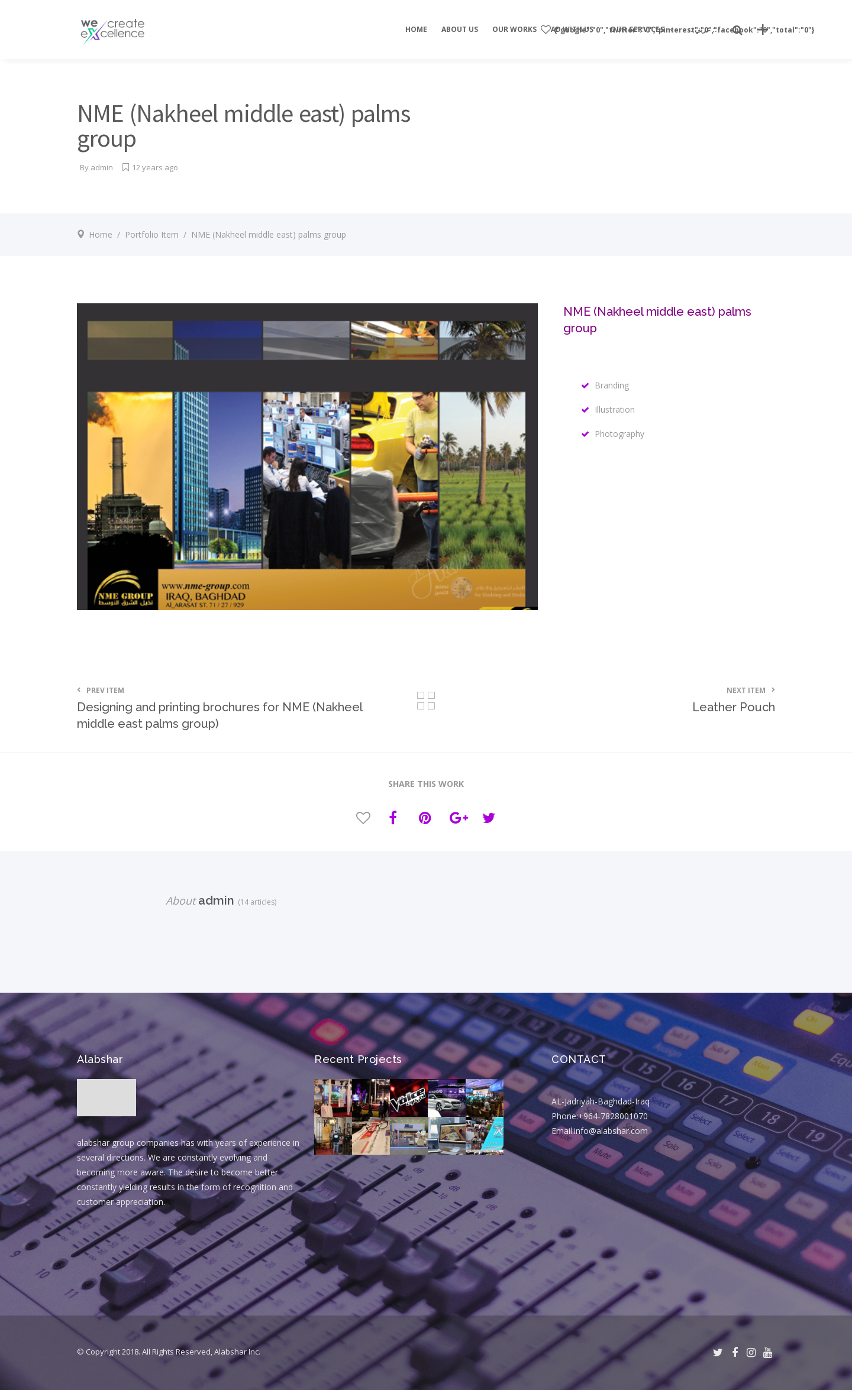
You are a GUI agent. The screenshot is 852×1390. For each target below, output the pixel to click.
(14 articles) (255, 902)
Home (100, 234)
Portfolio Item (152, 234)
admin (102, 167)
